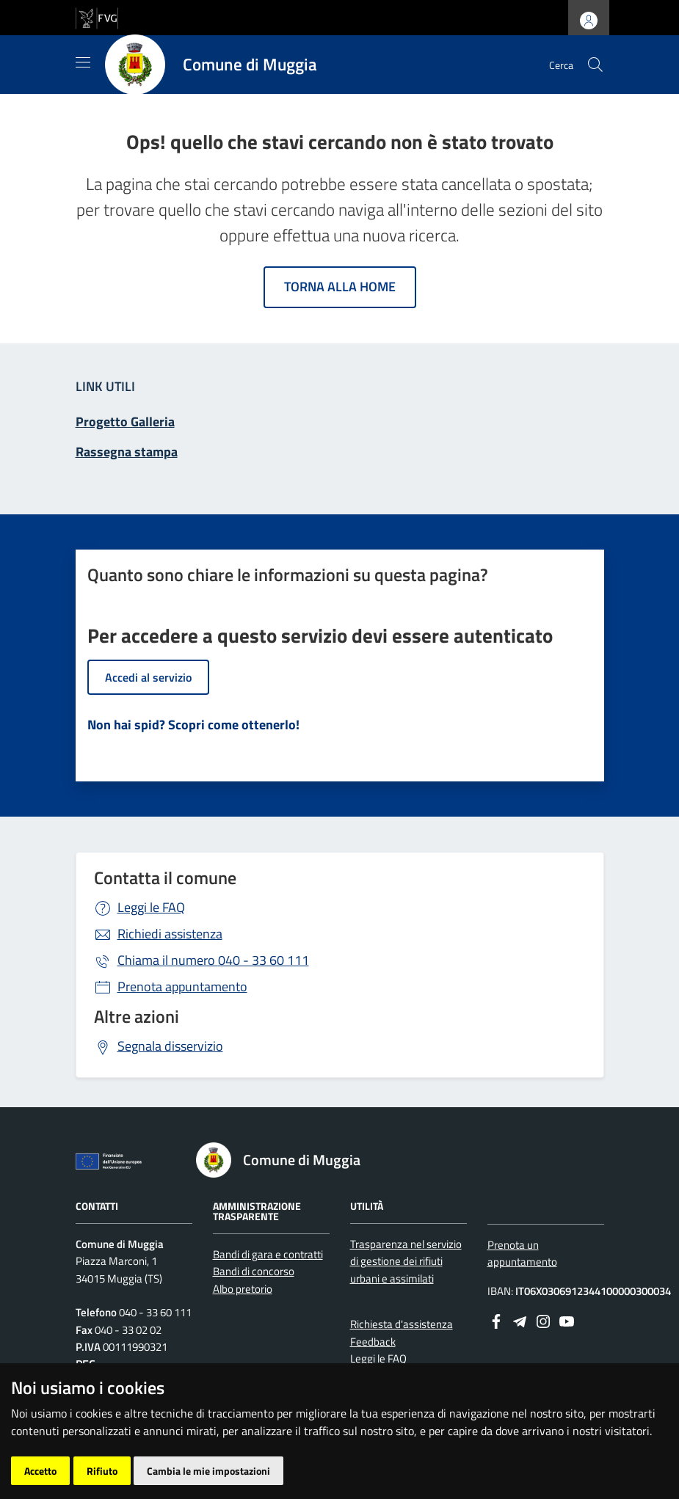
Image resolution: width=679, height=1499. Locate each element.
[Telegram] (520, 1320)
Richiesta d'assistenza (401, 1324)
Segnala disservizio (170, 1046)
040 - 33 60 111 (213, 960)
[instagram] (543, 1320)
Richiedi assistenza (169, 934)
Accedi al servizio (148, 677)
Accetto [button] (40, 1470)
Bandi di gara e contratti (268, 1254)
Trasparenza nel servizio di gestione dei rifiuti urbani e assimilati (406, 1261)
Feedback (373, 1341)
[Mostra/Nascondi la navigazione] (83, 62)
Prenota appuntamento (182, 986)
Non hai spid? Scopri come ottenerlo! (193, 724)
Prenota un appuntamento (522, 1253)
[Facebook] (496, 1320)
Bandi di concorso (253, 1271)
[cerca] (595, 64)
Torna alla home (340, 286)
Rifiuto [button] (102, 1470)
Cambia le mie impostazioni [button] (208, 1470)
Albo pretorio (242, 1288)
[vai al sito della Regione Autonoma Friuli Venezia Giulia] (97, 16)
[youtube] (566, 1320)
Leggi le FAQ (151, 907)
